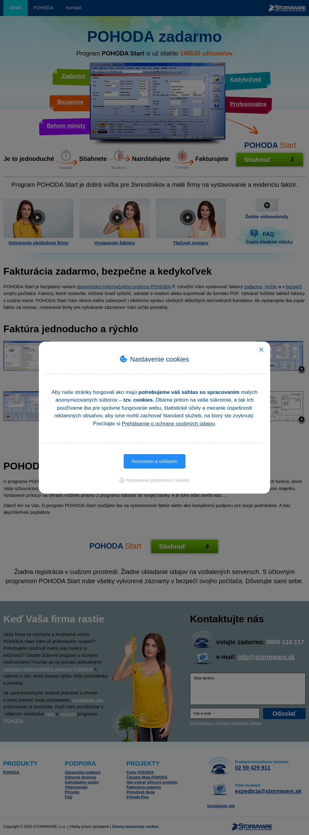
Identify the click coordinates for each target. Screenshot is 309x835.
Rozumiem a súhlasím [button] (154, 461)
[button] (154, 480)
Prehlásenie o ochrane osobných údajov (168, 424)
